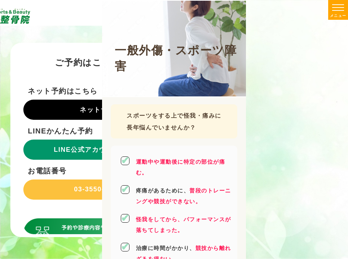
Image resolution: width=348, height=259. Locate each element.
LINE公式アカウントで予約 (97, 149)
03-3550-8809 (97, 189)
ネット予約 (97, 109)
